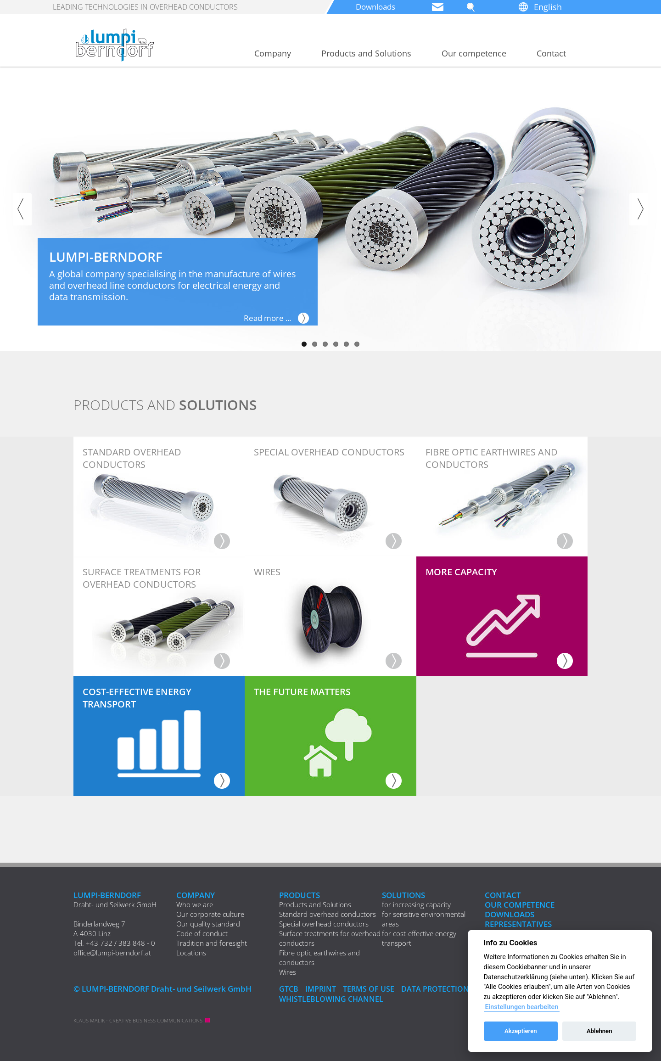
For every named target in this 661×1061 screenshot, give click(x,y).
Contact (551, 53)
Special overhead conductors (324, 923)
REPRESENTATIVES (518, 924)
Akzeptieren (520, 1030)
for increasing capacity (416, 904)
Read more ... (265, 318)
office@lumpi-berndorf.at (112, 952)
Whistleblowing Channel (332, 998)
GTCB (289, 988)
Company (272, 53)
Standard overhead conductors (327, 914)
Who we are (194, 904)
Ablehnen (599, 1030)
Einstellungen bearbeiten (521, 1007)
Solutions (403, 895)
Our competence (474, 53)
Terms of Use (371, 988)
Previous (22, 209)
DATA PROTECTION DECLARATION (467, 988)
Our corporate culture (210, 914)
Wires (287, 972)
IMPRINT (322, 988)
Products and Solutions (366, 53)
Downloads (377, 6)
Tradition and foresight (211, 943)
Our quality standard (208, 923)
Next (638, 209)
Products (299, 895)
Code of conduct (202, 933)
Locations (191, 952)
